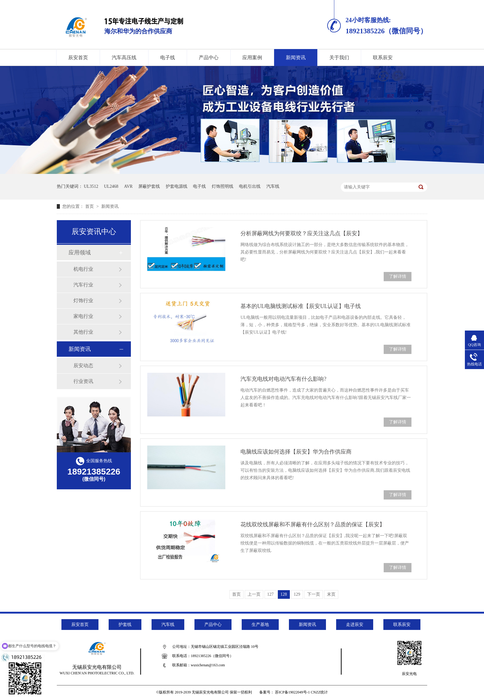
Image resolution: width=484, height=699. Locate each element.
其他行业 (83, 332)
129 (297, 594)
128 (284, 594)
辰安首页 (78, 57)
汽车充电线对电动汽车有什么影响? (283, 379)
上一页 (254, 594)
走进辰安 (354, 624)
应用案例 (252, 57)
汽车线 (272, 186)
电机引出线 (250, 186)
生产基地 (260, 624)
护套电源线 (176, 186)
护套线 (125, 624)
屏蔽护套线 (149, 186)
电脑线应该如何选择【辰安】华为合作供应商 (296, 452)
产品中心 (209, 57)
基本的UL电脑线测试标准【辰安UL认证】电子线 (300, 306)
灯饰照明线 (222, 186)
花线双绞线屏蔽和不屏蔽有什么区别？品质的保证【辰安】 (312, 524)
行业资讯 (83, 381)
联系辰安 (383, 57)
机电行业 (83, 269)
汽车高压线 (124, 57)
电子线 (167, 57)
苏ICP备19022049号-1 (292, 692)
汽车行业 (83, 284)
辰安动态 (83, 365)
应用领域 (80, 252)
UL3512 (91, 186)
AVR (128, 186)
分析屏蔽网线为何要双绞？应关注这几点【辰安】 (301, 233)
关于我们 (339, 57)
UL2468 (111, 186)
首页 (90, 206)
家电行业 (83, 316)
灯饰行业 (83, 300)
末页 (331, 594)
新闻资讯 (296, 57)
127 (270, 594)
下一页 (313, 594)
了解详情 (397, 276)
